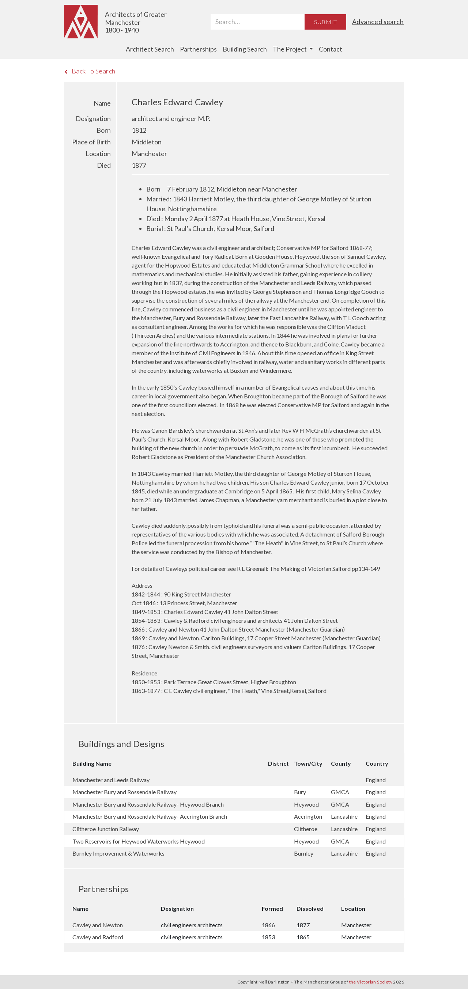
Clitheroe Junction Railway (105, 828)
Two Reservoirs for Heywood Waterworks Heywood (138, 841)
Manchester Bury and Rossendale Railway (124, 791)
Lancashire (345, 816)
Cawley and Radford (97, 936)
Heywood (307, 804)
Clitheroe (306, 828)
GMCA (340, 791)
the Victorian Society (370, 982)
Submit (325, 21)
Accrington (308, 816)
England (376, 779)
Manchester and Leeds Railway (111, 779)
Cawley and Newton (97, 924)
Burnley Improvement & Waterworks (118, 853)
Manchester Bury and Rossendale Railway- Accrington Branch (149, 816)
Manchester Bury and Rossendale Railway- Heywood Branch (148, 804)
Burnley (304, 853)
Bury (300, 791)
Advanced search (378, 22)
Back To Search (89, 71)
